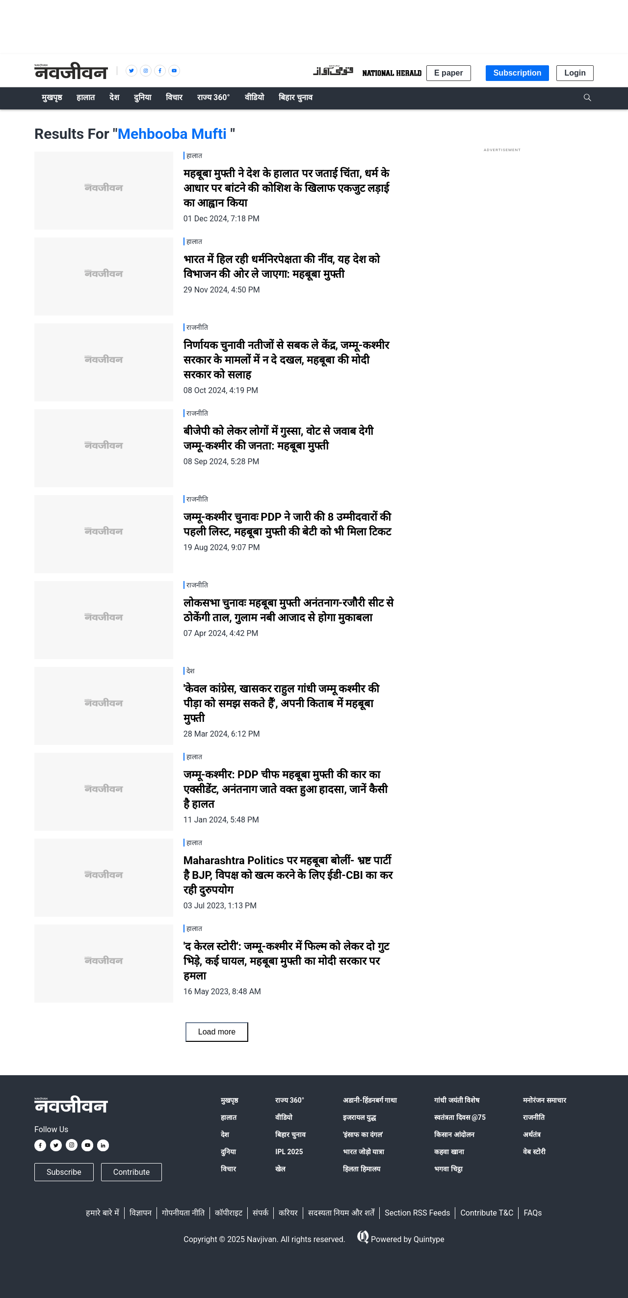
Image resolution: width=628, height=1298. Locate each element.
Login (575, 73)
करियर (288, 1213)
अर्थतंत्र (532, 1135)
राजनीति (534, 1117)
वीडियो (283, 1117)
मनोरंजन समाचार (544, 1100)
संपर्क (260, 1213)
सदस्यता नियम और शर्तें (341, 1213)
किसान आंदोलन (454, 1135)
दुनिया (228, 1152)
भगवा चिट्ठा (448, 1169)
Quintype (428, 1239)
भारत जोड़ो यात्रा (363, 1152)
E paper (448, 73)
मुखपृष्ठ (229, 1100)
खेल (280, 1169)
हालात (228, 1117)
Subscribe (64, 1172)
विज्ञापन (141, 1213)
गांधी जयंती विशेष (456, 1100)
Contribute (131, 1172)
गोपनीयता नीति (183, 1213)
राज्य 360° (289, 1100)
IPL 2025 (289, 1152)
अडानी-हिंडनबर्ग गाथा (370, 1100)
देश (225, 1135)
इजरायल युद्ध (359, 1117)
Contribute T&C (486, 1213)
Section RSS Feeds (417, 1213)
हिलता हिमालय (361, 1169)
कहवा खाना (449, 1152)
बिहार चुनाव (290, 1135)
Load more (217, 1032)
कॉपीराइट (228, 1213)
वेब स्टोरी (534, 1152)
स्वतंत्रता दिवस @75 (460, 1117)
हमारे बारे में (102, 1213)
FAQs (532, 1213)
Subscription (518, 73)
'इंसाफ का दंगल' (363, 1135)
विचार (228, 1169)
